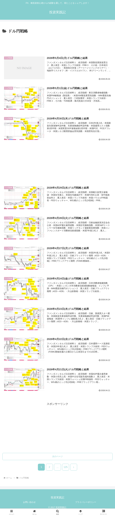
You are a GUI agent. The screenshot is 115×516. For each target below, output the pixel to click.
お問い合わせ (29, 502)
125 (66, 467)
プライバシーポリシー (85, 502)
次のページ (57, 456)
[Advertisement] (57, 42)
